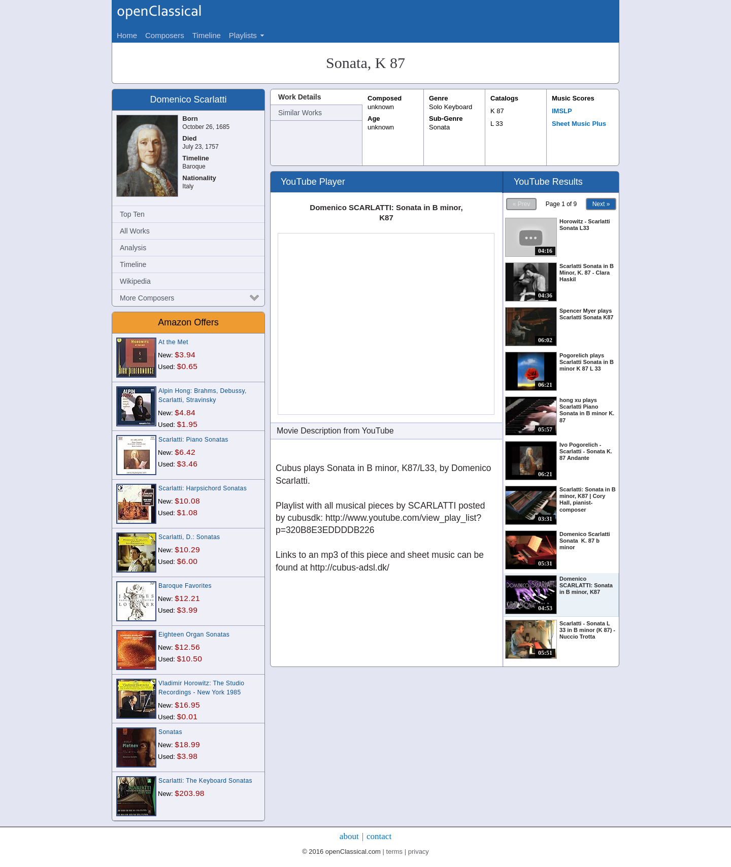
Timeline (133, 264)
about (349, 836)
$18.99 (187, 744)
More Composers (147, 298)
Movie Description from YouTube (335, 430)
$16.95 (187, 705)
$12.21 (187, 598)
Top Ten (132, 214)
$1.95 (187, 424)
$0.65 (187, 366)
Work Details (299, 97)
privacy (418, 851)
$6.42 (185, 452)
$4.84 (185, 412)
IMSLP (562, 111)
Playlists (243, 35)
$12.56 (187, 647)
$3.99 (187, 610)
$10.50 (190, 658)
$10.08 (187, 500)
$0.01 (187, 716)
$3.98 (187, 756)
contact (379, 836)
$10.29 (187, 549)
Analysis (133, 248)
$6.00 (187, 561)
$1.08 (187, 512)
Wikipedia (135, 281)
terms (394, 851)
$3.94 (185, 354)
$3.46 (187, 463)
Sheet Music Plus (579, 123)
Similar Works (300, 113)
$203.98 (190, 793)
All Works (135, 231)
